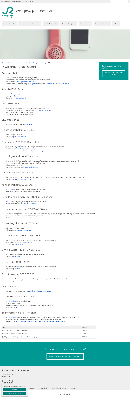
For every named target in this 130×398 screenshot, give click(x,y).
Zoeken (126, 1)
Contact (73, 388)
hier (17, 307)
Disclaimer (31, 388)
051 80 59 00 (28, 1)
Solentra (17, 269)
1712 (20, 165)
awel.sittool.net (21, 98)
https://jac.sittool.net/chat (22, 179)
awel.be (14, 96)
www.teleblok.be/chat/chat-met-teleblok (38, 291)
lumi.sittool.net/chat (30, 204)
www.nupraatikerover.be (24, 218)
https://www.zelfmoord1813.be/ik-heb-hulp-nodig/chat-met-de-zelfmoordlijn (41, 321)
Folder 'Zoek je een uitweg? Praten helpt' (16, 333)
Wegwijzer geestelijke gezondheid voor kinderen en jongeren (22, 337)
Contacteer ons (85, 24)
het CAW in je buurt (44, 110)
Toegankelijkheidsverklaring (59, 388)
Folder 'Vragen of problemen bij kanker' (15, 330)
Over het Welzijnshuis (69, 24)
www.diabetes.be (20, 137)
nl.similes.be (18, 256)
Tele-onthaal (12, 301)
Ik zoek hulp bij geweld (30, 167)
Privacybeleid (42, 388)
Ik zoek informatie (9, 24)
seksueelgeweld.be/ (21, 244)
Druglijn (16, 147)
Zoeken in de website (102, 24)
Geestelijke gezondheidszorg (37, 63)
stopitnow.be (19, 281)
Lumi (7, 202)
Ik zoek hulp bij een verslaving (33, 151)
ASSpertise (33, 84)
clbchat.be (28, 124)
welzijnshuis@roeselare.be (11, 1)
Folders (116, 24)
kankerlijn (13, 189)
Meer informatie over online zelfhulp (114, 74)
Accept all (14, 389)
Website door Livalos (65, 394)
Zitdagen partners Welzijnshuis (30, 24)
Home (5, 63)
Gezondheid (24, 63)
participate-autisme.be (65, 84)
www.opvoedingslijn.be (24, 230)
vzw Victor (51, 84)
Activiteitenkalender (50, 24)
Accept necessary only (15, 393)
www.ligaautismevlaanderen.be (27, 82)
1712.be (29, 242)
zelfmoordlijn (12, 317)
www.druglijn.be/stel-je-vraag (25, 149)
